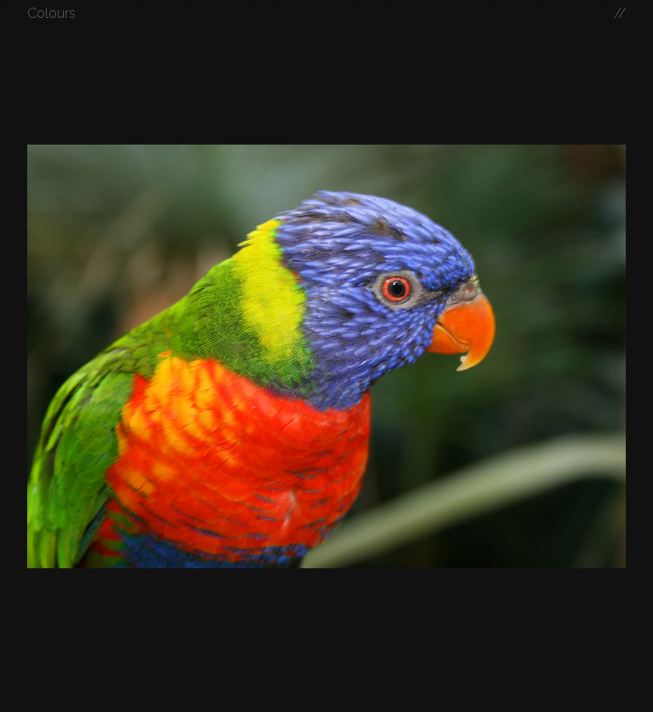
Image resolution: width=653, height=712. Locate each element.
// (620, 13)
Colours (51, 13)
